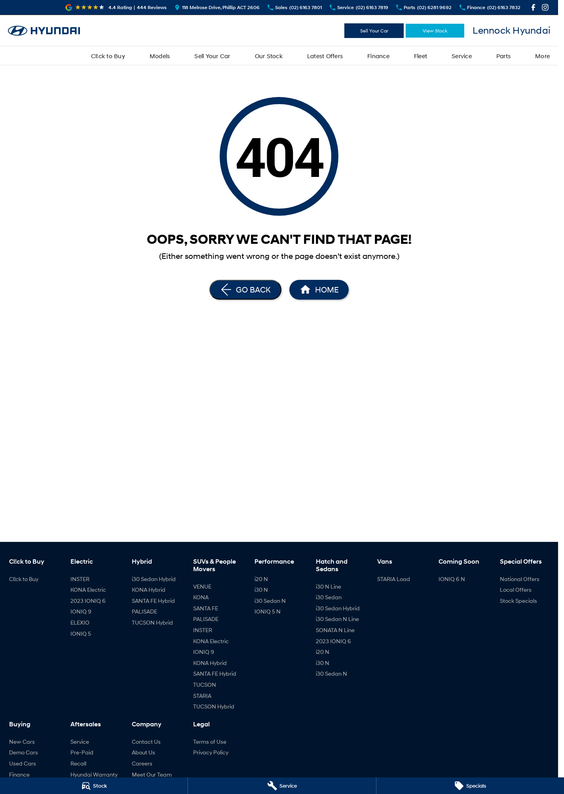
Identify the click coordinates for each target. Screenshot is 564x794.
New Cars (22, 741)
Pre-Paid (81, 752)
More (542, 55)
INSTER (79, 579)
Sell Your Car (374, 31)
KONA (201, 597)
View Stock (435, 31)
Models (160, 55)
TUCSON (204, 684)
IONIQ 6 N (452, 579)
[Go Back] (245, 290)
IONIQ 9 (80, 611)
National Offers (519, 579)
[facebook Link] (533, 7)
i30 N (261, 589)
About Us (143, 752)
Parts (503, 55)
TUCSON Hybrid (152, 622)
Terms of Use (209, 741)
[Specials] (470, 785)
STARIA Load (393, 579)
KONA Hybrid (148, 589)
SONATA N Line (335, 630)
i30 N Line (328, 586)
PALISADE (144, 611)
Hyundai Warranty (94, 774)
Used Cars (22, 763)
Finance (378, 55)
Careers (142, 763)
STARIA (202, 695)
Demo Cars (23, 752)
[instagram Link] (545, 7)
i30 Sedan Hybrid (154, 579)
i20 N (261, 579)
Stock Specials (518, 600)
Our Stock (269, 55)
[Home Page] (44, 31)
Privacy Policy (210, 752)
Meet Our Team (152, 774)
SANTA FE (205, 608)
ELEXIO (79, 622)
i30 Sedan (329, 597)
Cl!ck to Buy (108, 55)
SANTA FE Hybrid (153, 600)
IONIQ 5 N (267, 611)
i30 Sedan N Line (337, 618)
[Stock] (94, 785)
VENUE (202, 586)
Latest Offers (325, 55)
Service (462, 55)
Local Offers (516, 589)
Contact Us (146, 741)
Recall (78, 763)
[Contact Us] (217, 7)
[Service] (282, 785)
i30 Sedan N (270, 600)
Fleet (420, 55)
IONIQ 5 (80, 633)
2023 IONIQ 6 (88, 600)
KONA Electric (88, 589)
